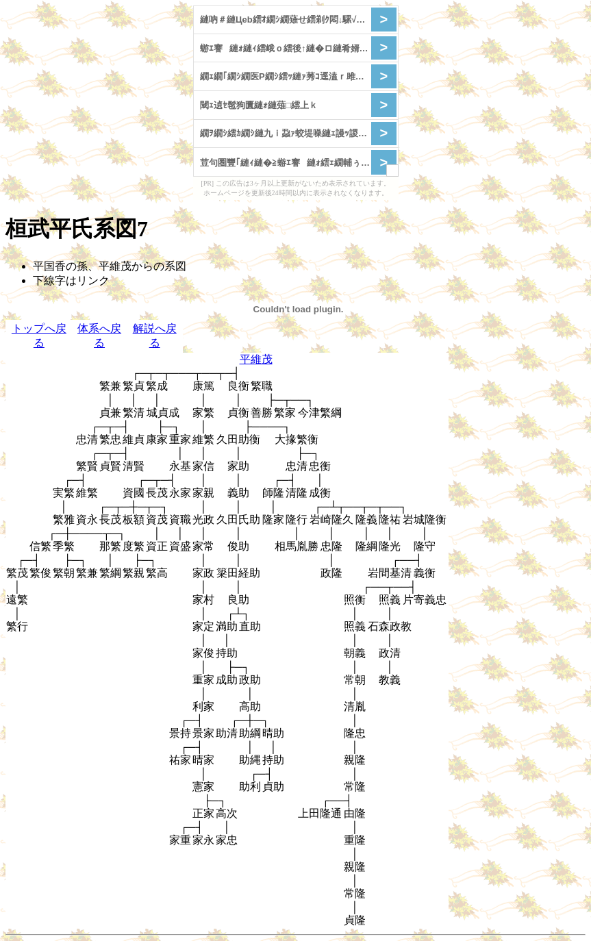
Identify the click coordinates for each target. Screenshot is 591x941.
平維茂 (256, 359)
